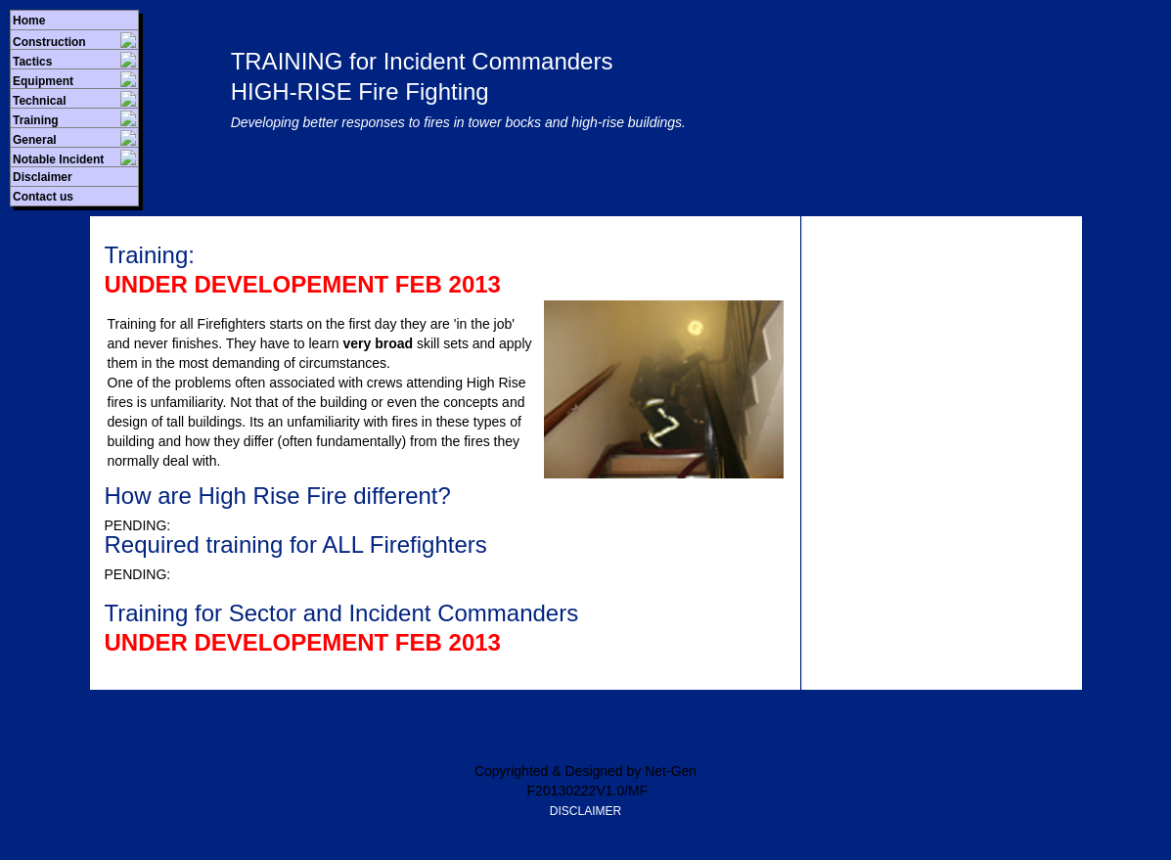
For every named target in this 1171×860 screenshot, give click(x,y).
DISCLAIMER (585, 811)
